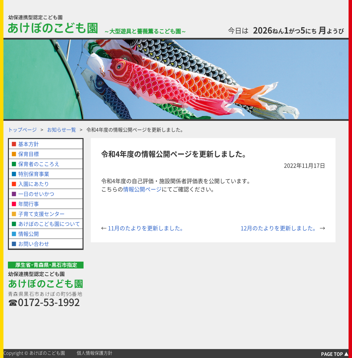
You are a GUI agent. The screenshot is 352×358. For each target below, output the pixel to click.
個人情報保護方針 (94, 353)
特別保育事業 (33, 174)
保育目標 (28, 154)
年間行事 (28, 204)
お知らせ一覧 (61, 129)
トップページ (22, 129)
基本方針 (28, 144)
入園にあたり (33, 184)
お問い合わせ (33, 244)
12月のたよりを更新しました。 (283, 228)
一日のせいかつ (36, 194)
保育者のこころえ (38, 164)
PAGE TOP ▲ (335, 353)
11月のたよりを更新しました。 (143, 228)
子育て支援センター (41, 214)
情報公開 (28, 234)
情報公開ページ (142, 189)
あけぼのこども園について (49, 224)
